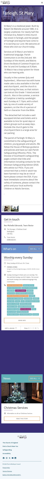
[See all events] (35, 249)
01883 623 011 (11, 239)
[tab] (10, 328)
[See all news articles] (35, 378)
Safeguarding (7, 450)
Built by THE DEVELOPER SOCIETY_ (12, 475)
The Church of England (10, 443)
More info (22, 320)
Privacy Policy (6, 468)
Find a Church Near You (10, 446)
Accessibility (7, 453)
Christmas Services (16, 408)
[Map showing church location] (22, 352)
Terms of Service (7, 471)
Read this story (22, 419)
